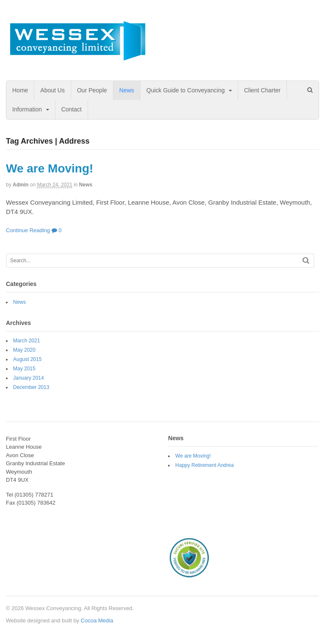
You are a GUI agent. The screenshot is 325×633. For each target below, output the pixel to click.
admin (20, 185)
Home (20, 90)
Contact (71, 109)
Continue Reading (28, 230)
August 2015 (27, 359)
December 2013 (31, 387)
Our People (92, 90)
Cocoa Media (97, 620)
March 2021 (26, 341)
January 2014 (28, 378)
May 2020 (24, 350)
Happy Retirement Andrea (204, 465)
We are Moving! (49, 168)
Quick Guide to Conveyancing (185, 90)
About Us (52, 90)
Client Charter (262, 90)
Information (27, 109)
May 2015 (24, 369)
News (126, 90)
